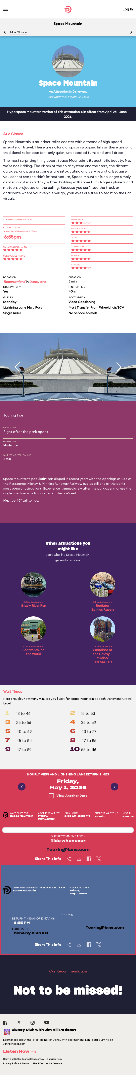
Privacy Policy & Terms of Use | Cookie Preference (32, 1063)
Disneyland (79, 91)
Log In (127, 9)
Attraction (61, 91)
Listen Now (21, 1052)
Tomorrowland (14, 282)
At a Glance (18, 32)
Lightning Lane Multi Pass (22, 307)
